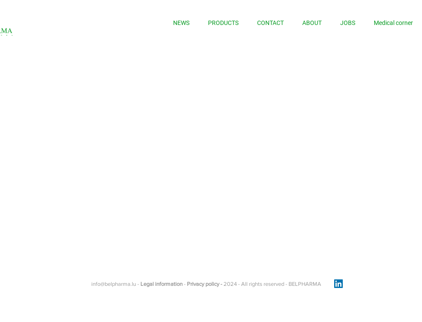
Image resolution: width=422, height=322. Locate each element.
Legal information (161, 284)
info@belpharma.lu (113, 284)
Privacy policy (203, 284)
